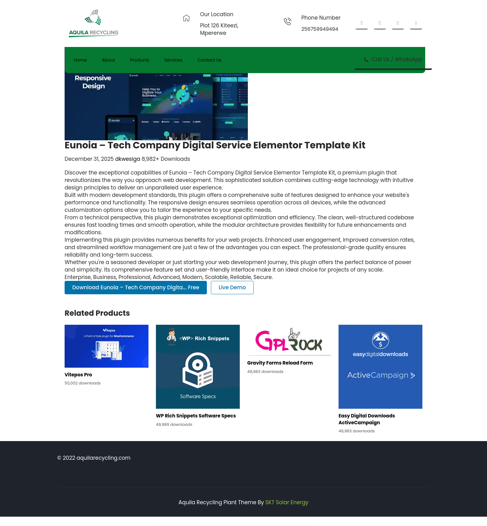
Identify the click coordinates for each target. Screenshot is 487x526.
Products (141, 60)
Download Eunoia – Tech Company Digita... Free (135, 287)
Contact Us (211, 60)
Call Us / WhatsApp (393, 59)
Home (80, 60)
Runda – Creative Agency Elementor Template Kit (234, 524)
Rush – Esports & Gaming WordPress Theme (242, 524)
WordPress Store (199, 524)
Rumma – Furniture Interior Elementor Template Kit (214, 524)
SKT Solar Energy (286, 502)
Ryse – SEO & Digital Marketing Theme (269, 524)
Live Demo (232, 287)
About (109, 60)
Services (175, 60)
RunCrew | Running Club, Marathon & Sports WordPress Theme (224, 524)
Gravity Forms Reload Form (280, 363)
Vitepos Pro (78, 374)
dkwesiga (128, 159)
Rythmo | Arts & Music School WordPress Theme (285, 524)
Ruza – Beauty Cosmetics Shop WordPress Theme (251, 524)
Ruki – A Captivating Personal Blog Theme (205, 524)
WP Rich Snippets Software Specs (196, 415)
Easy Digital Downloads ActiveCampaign (367, 419)
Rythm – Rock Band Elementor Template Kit (276, 524)
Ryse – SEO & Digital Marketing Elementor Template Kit (260, 524)
